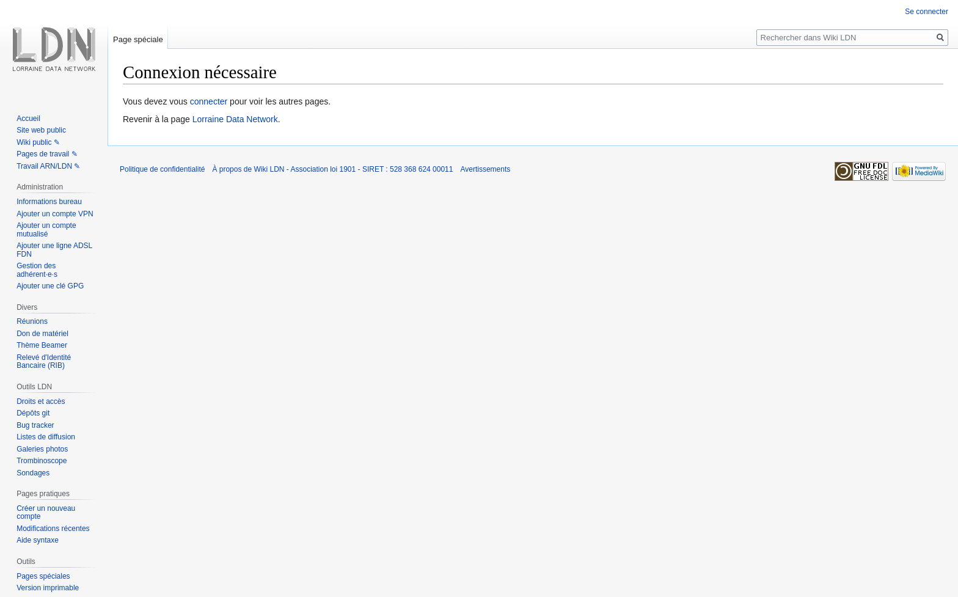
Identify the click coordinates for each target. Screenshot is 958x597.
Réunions (32, 321)
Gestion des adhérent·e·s (36, 270)
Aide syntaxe (37, 540)
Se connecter (926, 11)
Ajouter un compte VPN (54, 214)
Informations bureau (49, 201)
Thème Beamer (41, 345)
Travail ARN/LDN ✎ (48, 166)
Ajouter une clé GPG (50, 286)
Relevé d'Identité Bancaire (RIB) (43, 361)
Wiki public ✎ (38, 142)
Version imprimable (47, 588)
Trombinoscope (41, 460)
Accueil (28, 118)
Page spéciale (138, 39)
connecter (208, 101)
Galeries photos (42, 449)
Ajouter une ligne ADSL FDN (54, 249)
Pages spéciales (43, 576)
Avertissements (485, 169)
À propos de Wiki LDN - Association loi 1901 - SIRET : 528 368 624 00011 (332, 169)
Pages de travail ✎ (46, 154)
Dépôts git (32, 413)
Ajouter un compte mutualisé (46, 229)
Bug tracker (35, 425)
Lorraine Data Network (235, 119)
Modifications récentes (52, 528)
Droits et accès (40, 401)
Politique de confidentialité (162, 169)
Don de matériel (42, 333)
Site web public (41, 130)
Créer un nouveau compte (45, 512)
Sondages (32, 473)
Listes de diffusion (45, 437)
